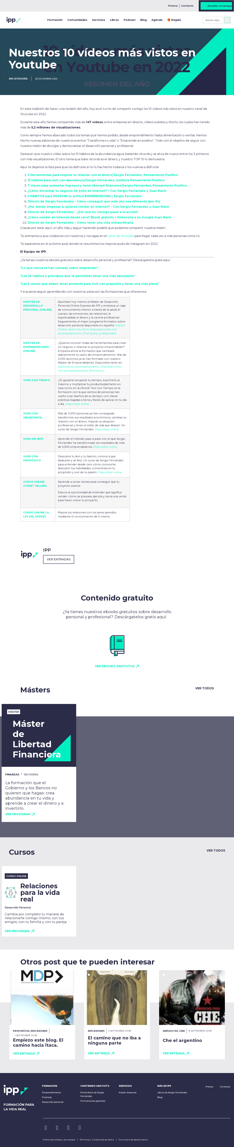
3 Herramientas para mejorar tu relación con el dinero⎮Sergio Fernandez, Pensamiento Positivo (103, 175)
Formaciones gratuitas (92, 1100)
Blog (143, 20)
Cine (182, 1031)
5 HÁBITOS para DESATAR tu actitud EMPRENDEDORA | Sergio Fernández (85, 196)
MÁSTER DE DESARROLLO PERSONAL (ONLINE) (37, 305)
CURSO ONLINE (34, 512)
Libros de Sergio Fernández (172, 1092)
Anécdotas (170, 1031)
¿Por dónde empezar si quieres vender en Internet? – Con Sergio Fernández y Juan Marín (98, 206)
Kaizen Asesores (127, 1092)
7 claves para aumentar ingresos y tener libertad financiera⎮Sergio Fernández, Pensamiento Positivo (107, 185)
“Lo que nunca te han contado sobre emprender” (59, 268)
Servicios (98, 20)
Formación (55, 20)
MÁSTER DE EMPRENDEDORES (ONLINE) (36, 346)
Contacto (187, 5)
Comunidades (77, 20)
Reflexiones (39, 1031)
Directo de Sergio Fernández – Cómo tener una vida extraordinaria (80, 222)
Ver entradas (59, 559)
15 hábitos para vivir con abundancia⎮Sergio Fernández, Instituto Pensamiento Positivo (96, 180)
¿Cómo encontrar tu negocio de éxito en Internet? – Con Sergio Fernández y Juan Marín (97, 191)
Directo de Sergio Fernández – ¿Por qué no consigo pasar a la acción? (83, 212)
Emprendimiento (51, 1092)
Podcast (130, 20)
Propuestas (21, 1031)
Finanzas (47, 1097)
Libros (114, 20)
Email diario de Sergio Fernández (92, 1094)
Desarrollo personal (52, 1102)
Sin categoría (18, 78)
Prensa (173, 5)
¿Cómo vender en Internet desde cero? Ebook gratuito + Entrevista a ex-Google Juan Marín (100, 217)
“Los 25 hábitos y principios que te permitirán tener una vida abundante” (78, 276)
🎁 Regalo (174, 20)
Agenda (156, 20)
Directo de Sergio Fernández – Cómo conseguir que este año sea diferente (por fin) (94, 201)
